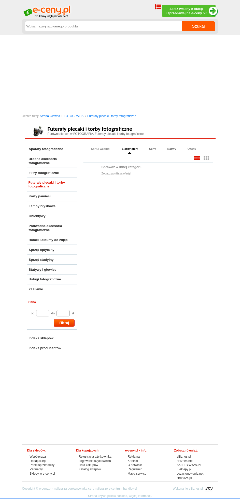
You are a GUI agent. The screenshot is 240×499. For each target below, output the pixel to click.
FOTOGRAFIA (74, 116)
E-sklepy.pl (184, 469)
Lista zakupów (88, 465)
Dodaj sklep (38, 461)
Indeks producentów (45, 348)
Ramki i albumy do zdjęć (48, 240)
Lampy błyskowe (42, 206)
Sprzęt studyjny (41, 260)
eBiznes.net (185, 461)
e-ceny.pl (45, 488)
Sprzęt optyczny (41, 250)
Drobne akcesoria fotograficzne (43, 161)
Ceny (152, 148)
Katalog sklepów (90, 469)
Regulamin (135, 469)
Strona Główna (50, 116)
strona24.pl (184, 478)
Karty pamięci (40, 196)
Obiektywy (37, 216)
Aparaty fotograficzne (46, 149)
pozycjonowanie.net (190, 473)
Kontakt (133, 461)
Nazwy (171, 148)
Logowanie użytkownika (95, 461)
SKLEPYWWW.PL (189, 465)
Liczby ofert (130, 148)
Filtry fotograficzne (44, 173)
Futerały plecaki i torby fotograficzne (111, 116)
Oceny (192, 148)
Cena (32, 302)
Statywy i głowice (43, 269)
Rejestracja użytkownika (95, 456)
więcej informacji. (140, 496)
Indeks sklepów (41, 338)
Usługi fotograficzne (45, 279)
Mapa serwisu (137, 473)
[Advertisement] (120, 73)
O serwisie (135, 465)
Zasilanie (36, 289)
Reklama (134, 456)
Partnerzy (36, 469)
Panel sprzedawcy (42, 465)
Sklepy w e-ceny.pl (42, 473)
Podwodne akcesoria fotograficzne (45, 228)
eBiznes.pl (184, 456)
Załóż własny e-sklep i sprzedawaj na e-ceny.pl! (191, 11)
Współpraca (38, 456)
